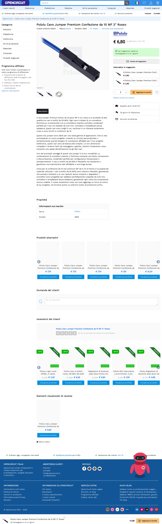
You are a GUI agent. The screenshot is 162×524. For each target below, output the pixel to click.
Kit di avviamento (90, 8)
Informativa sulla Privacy (14, 497)
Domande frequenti (51, 500)
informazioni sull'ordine (14, 489)
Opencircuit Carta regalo (92, 489)
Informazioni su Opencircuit (57, 485)
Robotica (68, 8)
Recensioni (47, 492)
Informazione (11, 485)
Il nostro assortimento (52, 495)
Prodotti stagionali (152, 8)
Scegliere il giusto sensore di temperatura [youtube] (139, 492)
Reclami (7, 500)
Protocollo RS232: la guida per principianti (138, 497)
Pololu (74, 211)
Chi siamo (46, 489)
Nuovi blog (126, 485)
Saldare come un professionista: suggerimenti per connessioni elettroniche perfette (139, 489)
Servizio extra (88, 485)
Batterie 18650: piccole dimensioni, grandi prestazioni (139, 495)
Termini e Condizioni (13, 495)
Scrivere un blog (88, 492)
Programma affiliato (90, 495)
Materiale (130, 8)
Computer (111, 8)
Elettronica (29, 8)
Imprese (148, 13)
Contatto (157, 13)
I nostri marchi (8, 8)
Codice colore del (89, 497)
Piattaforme (50, 8)
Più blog (123, 500)
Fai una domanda (53, 300)
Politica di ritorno (11, 492)
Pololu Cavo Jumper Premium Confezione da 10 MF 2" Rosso (83, 329)
